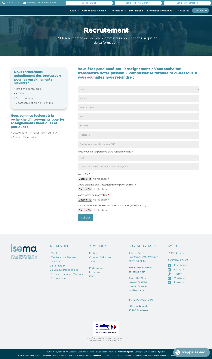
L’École (54, 253)
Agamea (161, 352)
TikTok (178, 274)
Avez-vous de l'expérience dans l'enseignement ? (106, 152)
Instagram (180, 269)
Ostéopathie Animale (94, 11)
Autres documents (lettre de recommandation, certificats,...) (112, 205)
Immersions (95, 272)
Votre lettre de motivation (93, 195)
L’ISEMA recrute (177, 253)
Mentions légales (125, 352)
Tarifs (92, 261)
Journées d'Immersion (187, 3)
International (136, 11)
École (73, 11)
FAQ (91, 276)
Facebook (180, 265)
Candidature (200, 11)
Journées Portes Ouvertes (138, 3)
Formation (117, 11)
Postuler (93, 253)
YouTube (179, 278)
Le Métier (55, 261)
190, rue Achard (137, 306)
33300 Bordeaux (138, 310)
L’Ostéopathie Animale (63, 257)
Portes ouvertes (98, 268)
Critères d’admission (100, 257)
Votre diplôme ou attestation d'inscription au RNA (107, 185)
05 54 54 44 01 (16, 3)
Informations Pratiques (159, 11)
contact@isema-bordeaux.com (41, 3)
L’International (58, 278)
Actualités (183, 11)
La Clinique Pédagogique (64, 270)
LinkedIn (179, 282)
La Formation (57, 266)
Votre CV (84, 174)
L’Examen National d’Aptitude (67, 274)
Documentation (89, 3)
